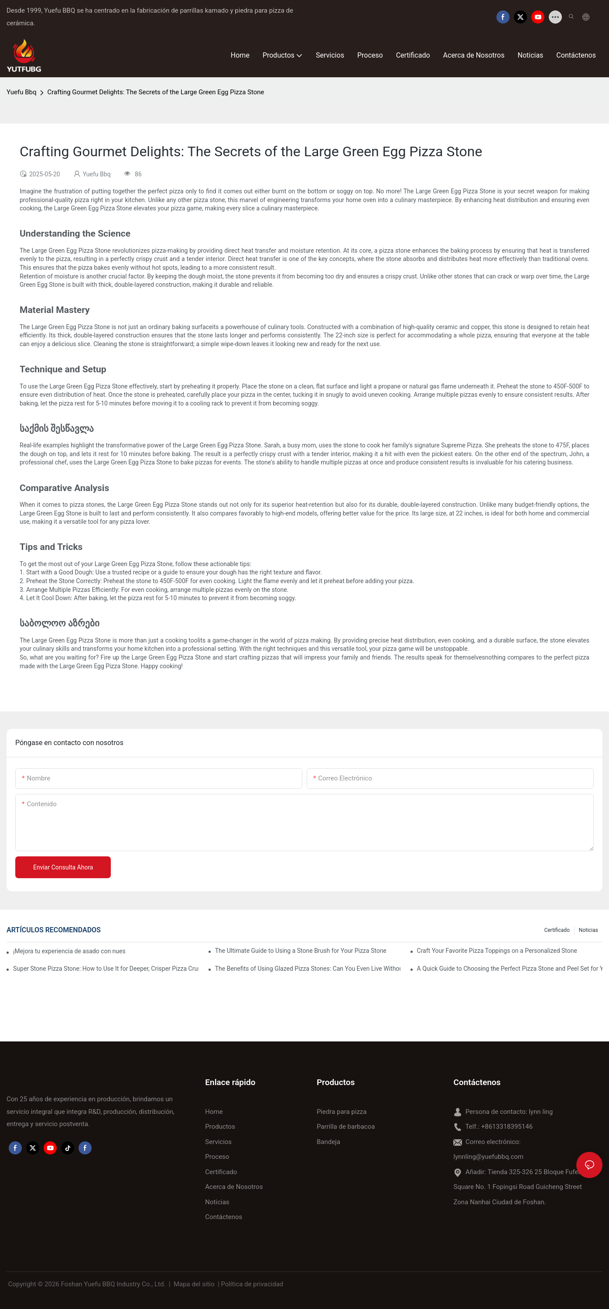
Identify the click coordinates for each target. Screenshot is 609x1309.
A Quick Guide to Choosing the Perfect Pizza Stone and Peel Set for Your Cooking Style (509, 968)
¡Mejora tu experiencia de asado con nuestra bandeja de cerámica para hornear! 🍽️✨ (69, 951)
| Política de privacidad (250, 1284)
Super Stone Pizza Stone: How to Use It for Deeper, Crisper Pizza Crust (105, 968)
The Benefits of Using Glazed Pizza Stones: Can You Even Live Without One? (307, 968)
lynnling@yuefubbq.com (488, 1157)
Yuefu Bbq (21, 92)
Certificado (556, 930)
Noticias (588, 930)
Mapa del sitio (194, 1284)
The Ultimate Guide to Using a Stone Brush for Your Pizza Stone (301, 950)
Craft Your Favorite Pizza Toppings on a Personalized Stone (497, 950)
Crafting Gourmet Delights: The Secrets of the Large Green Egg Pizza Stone (155, 92)
